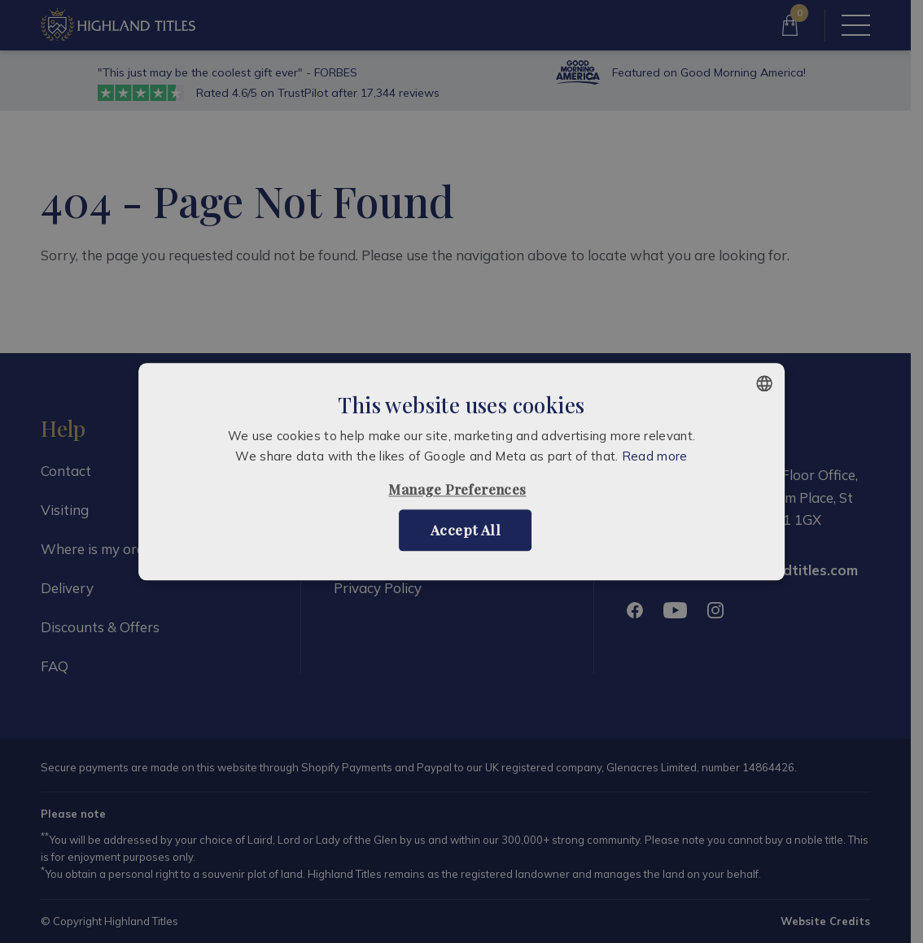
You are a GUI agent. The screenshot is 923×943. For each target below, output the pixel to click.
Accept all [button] (466, 530)
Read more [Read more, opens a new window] (655, 456)
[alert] (461, 471)
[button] (461, 489)
